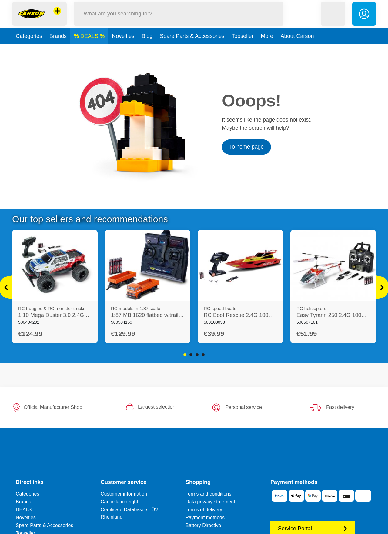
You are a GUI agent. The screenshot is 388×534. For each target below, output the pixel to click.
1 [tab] (184, 354)
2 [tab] (190, 354)
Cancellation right (119, 501)
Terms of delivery (204, 509)
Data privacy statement (210, 501)
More (267, 47)
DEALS (90, 47)
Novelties (123, 47)
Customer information (124, 493)
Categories (29, 47)
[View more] (6, 287)
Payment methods (205, 517)
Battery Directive (203, 525)
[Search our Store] (178, 19)
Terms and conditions (208, 493)
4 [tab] (203, 354)
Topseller (242, 47)
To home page (246, 147)
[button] (333, 19)
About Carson (297, 47)
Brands (58, 47)
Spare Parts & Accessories (192, 47)
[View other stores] (57, 16)
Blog (147, 47)
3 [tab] (197, 354)
